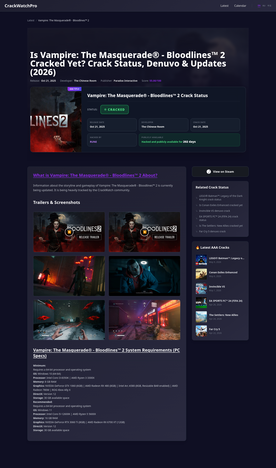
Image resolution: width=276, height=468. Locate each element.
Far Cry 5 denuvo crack (211, 231)
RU (264, 5)
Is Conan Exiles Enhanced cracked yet (219, 205)
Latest (224, 6)
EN (259, 5)
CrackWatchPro (21, 6)
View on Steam (220, 171)
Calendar (240, 6)
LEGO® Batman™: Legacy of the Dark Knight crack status (219, 197)
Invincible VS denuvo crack (213, 211)
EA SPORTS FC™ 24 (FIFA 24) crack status (217, 218)
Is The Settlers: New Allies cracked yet (219, 226)
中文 (269, 5)
